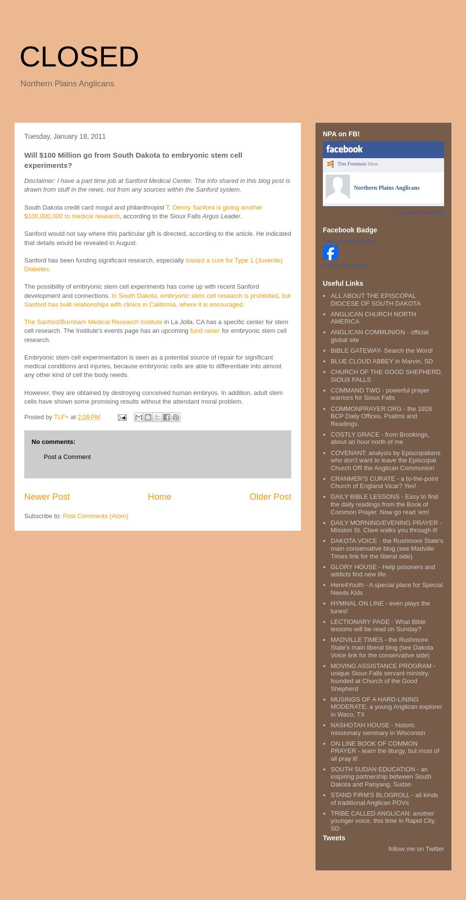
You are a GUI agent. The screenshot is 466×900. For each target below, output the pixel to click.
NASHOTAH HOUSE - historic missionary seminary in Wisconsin (378, 728)
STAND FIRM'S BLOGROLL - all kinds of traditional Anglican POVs (384, 798)
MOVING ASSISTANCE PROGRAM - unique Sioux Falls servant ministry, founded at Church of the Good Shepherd (383, 677)
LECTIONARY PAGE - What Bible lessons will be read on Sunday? (378, 625)
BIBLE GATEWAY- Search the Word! (382, 350)
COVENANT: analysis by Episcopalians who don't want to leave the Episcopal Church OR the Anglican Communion (385, 460)
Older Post (270, 497)
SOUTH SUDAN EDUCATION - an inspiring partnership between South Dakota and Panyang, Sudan (381, 777)
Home (160, 497)
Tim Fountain (351, 163)
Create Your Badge (345, 265)
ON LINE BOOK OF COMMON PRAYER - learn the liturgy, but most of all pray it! (385, 751)
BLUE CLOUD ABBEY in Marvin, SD (382, 361)
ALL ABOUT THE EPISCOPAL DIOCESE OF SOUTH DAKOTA (375, 299)
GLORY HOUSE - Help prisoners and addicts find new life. (383, 570)
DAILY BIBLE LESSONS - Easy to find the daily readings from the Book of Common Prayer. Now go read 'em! (384, 504)
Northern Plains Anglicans (386, 187)
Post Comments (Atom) (96, 516)
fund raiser (206, 330)
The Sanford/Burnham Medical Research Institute (94, 322)
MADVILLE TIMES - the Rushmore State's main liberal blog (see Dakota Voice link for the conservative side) (382, 647)
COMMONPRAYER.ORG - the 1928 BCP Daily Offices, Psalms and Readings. (381, 416)
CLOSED (79, 56)
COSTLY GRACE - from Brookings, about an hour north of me (380, 438)
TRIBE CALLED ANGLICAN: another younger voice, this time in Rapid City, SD (383, 821)
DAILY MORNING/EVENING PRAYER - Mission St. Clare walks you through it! (386, 526)
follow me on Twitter (416, 848)
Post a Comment (67, 456)
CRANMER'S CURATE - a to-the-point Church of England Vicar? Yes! (384, 482)
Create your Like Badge (418, 212)
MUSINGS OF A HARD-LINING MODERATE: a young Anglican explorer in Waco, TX (386, 707)
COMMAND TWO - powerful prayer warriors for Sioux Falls (380, 394)
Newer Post (47, 497)
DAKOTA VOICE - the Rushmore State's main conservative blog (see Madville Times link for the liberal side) (387, 548)
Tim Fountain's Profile (348, 241)
